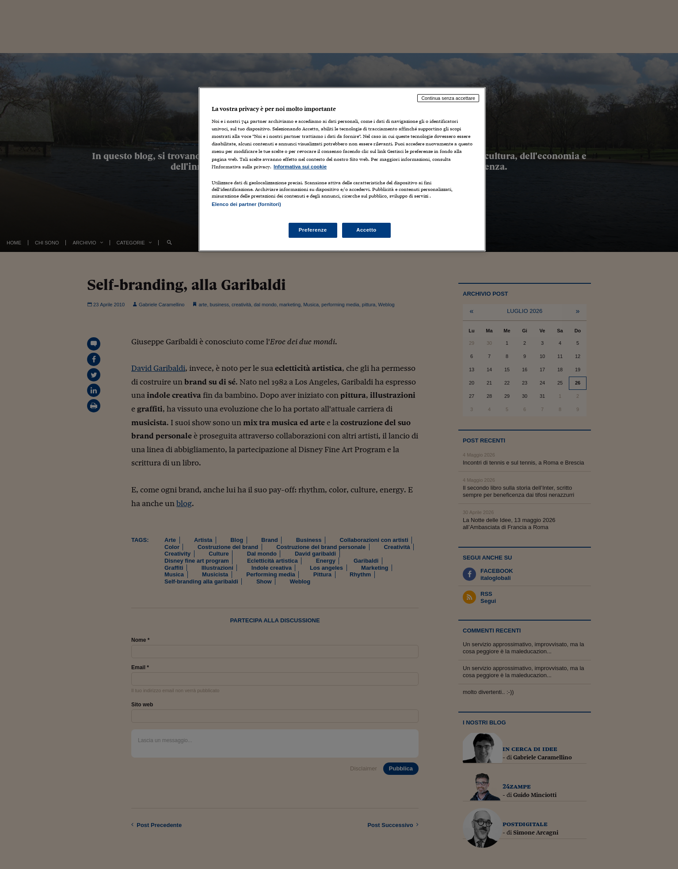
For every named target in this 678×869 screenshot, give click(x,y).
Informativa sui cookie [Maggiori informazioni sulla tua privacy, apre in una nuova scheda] (300, 166)
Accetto (366, 229)
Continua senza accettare (448, 98)
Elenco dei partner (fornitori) (246, 204)
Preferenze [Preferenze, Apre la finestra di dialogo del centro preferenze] (313, 229)
